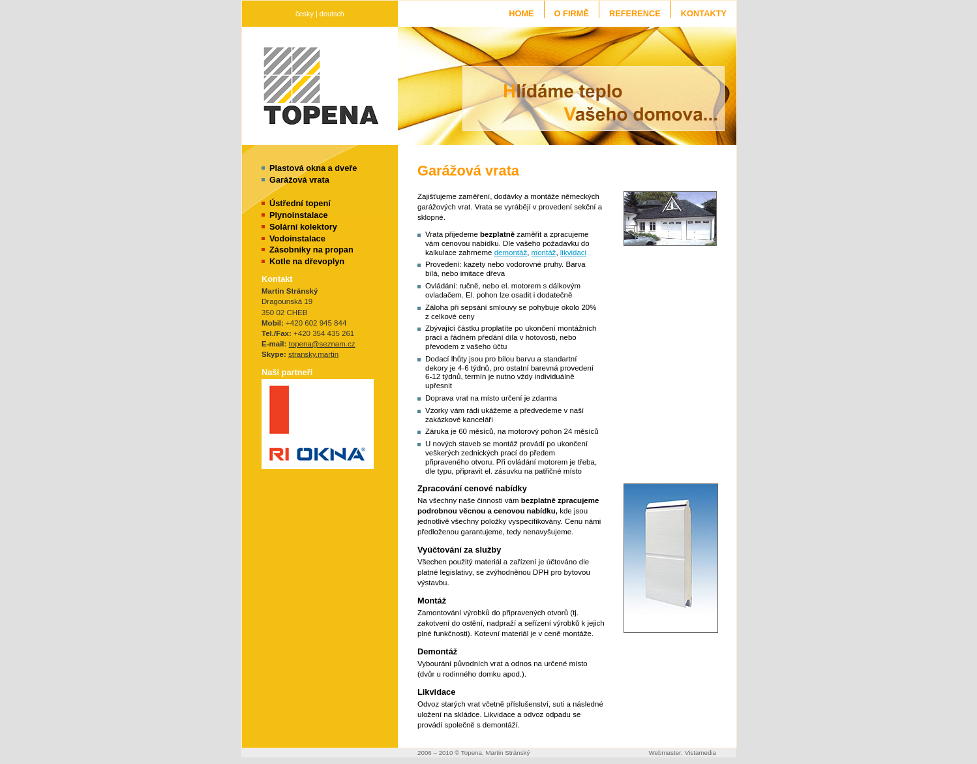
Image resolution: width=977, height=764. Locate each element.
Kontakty (704, 13)
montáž (544, 252)
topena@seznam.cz (322, 344)
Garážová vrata (299, 180)
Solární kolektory (303, 227)
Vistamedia (700, 752)
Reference (635, 13)
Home (521, 13)
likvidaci (573, 252)
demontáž (511, 252)
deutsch (332, 14)
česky (304, 14)
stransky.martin (313, 354)
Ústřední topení (300, 203)
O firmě (571, 13)
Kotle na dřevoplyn (306, 261)
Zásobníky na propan (311, 249)
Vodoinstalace (297, 238)
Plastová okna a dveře (313, 168)
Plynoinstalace (298, 215)
